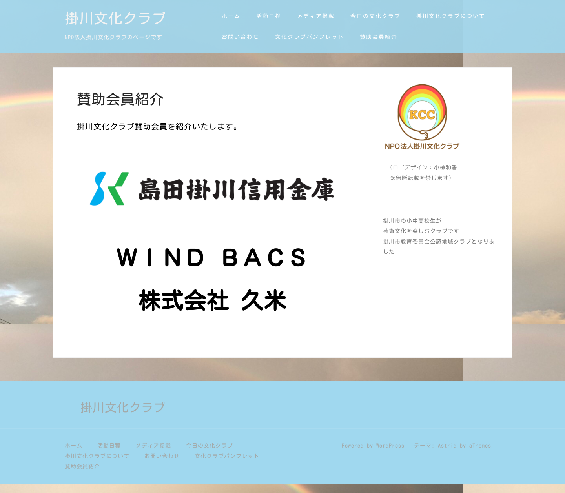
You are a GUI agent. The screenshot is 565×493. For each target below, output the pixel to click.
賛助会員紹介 (378, 37)
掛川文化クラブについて (450, 16)
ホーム (231, 16)
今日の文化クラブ (375, 16)
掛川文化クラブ (115, 18)
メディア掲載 (316, 16)
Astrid (447, 455)
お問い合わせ (240, 37)
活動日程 (268, 16)
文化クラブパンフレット (309, 37)
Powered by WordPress (373, 455)
